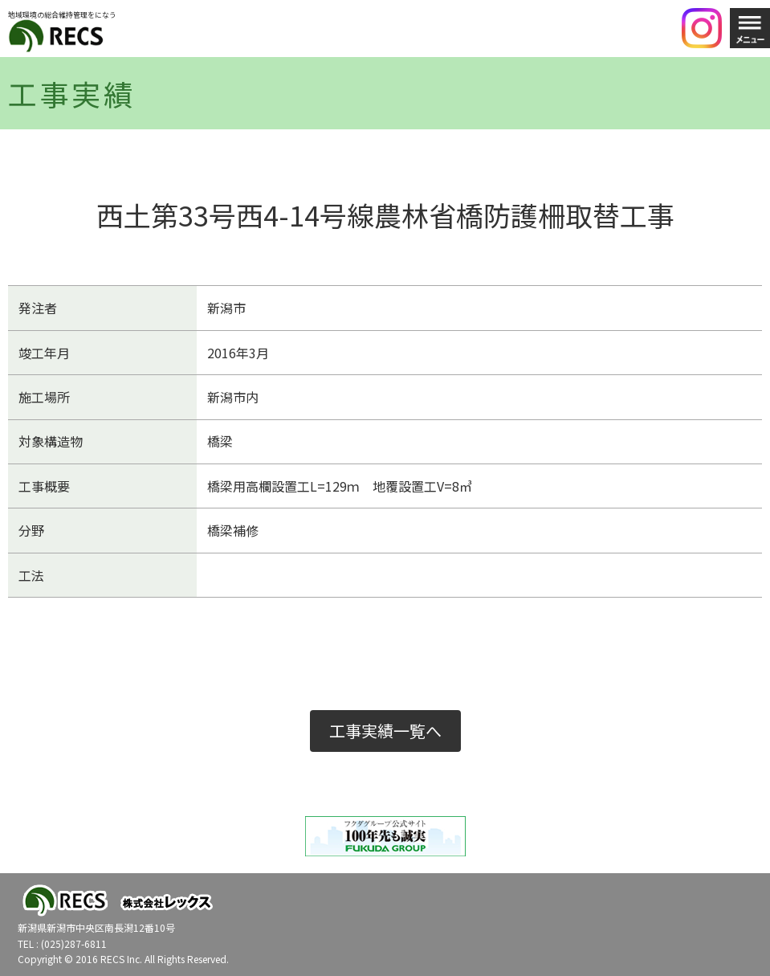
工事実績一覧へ (385, 730)
